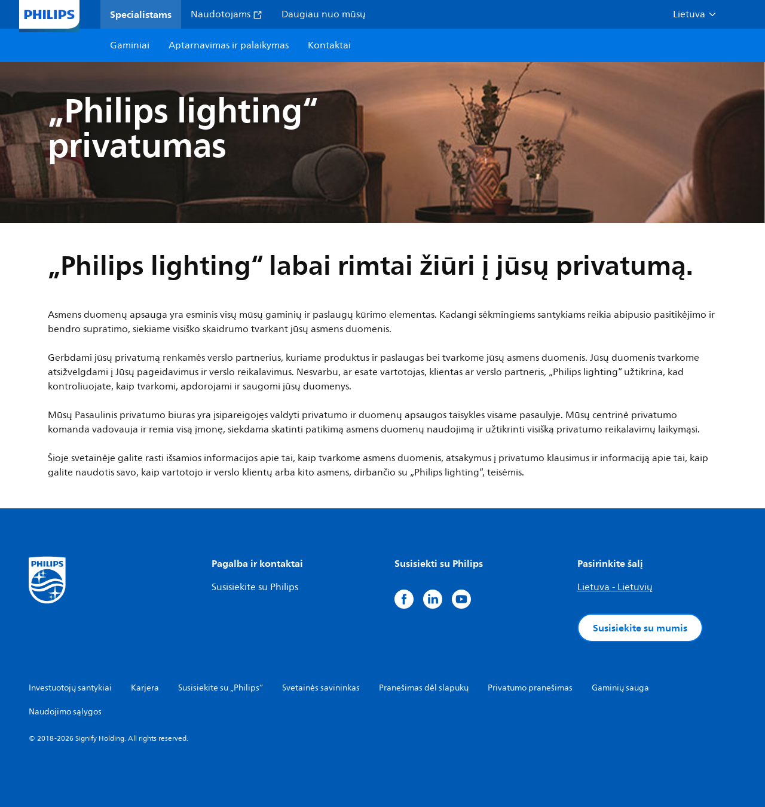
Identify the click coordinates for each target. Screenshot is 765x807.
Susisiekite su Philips (255, 587)
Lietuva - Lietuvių (615, 587)
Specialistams (141, 14)
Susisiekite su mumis (640, 627)
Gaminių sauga (620, 688)
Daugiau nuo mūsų (323, 14)
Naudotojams (226, 14)
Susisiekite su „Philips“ (220, 688)
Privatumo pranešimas (530, 688)
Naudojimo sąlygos (65, 712)
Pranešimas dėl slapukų (424, 688)
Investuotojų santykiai (70, 688)
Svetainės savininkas (321, 688)
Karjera (145, 688)
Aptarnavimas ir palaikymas (229, 45)
